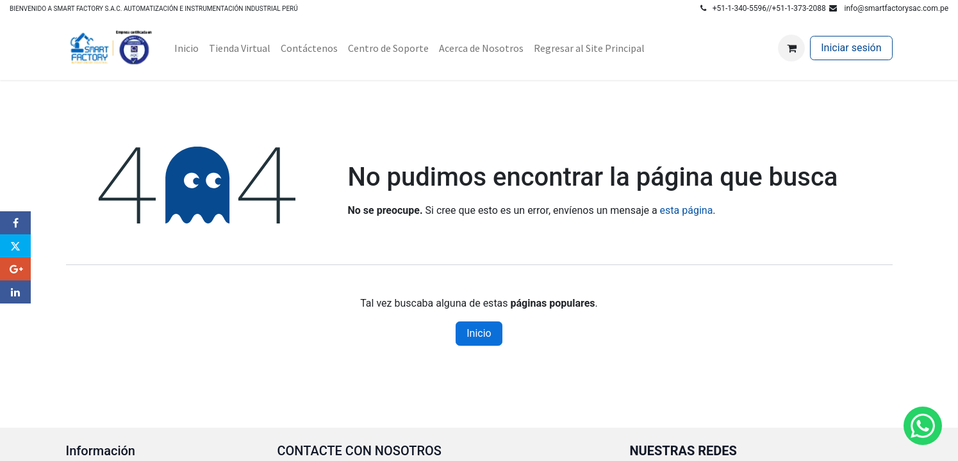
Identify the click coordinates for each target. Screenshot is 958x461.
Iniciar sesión (851, 48)
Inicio (479, 333)
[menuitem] (186, 48)
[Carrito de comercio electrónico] (791, 48)
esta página (686, 210)
